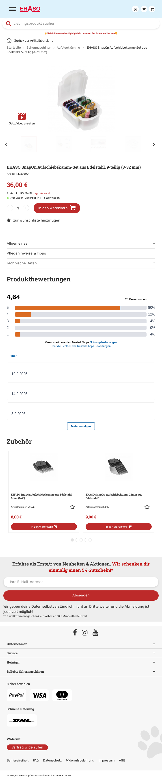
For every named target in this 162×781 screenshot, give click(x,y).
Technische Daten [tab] (22, 263)
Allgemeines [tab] (17, 243)
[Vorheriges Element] (6, 144)
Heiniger (81, 662)
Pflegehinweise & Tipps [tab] (26, 253)
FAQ (36, 760)
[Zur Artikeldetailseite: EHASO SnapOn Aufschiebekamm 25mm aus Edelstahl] (119, 487)
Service (81, 653)
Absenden (81, 595)
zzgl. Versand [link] (41, 193)
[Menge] (18, 208)
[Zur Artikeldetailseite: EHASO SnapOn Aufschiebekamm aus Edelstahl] (44, 487)
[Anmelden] (135, 9)
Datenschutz (52, 760)
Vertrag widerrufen (27, 747)
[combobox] (81, 23)
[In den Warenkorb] (44, 526)
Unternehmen (81, 644)
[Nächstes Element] (155, 144)
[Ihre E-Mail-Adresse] (81, 582)
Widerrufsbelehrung (80, 760)
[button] (73, 507)
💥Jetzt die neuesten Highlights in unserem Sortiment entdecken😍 (81, 33)
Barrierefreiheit (17, 760)
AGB (122, 760)
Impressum (106, 760)
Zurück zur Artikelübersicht (30, 40)
